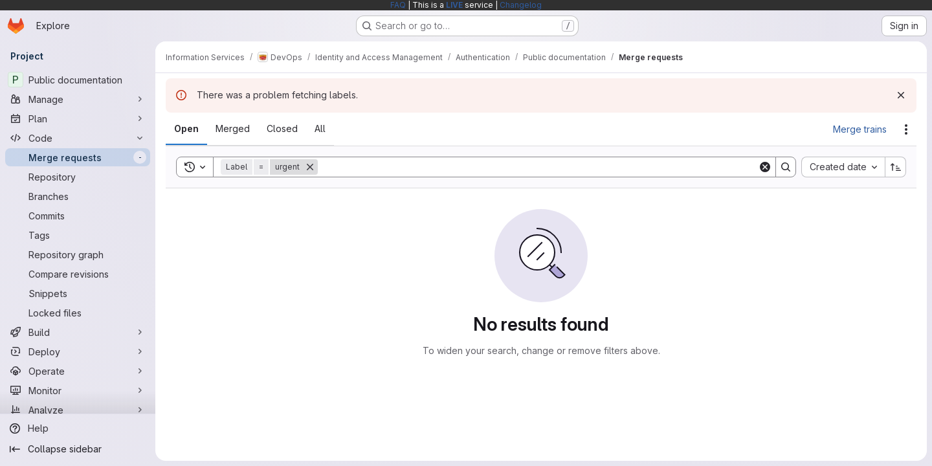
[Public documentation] (77, 80)
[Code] (77, 138)
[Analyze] (77, 410)
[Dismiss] (901, 95)
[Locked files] (77, 313)
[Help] (77, 428)
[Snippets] (77, 293)
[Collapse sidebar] (77, 449)
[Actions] (906, 129)
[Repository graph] (77, 254)
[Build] (77, 332)
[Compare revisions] (77, 274)
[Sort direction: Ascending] (895, 167)
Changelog (521, 5)
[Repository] (77, 177)
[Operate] (77, 371)
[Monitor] (77, 390)
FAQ (398, 5)
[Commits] (77, 215)
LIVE (454, 5)
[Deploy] (77, 351)
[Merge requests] (77, 157)
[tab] (186, 129)
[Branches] (77, 196)
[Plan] (77, 118)
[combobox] (843, 167)
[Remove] (310, 167)
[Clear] (765, 167)
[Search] (537, 167)
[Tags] (77, 235)
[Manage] (77, 99)
